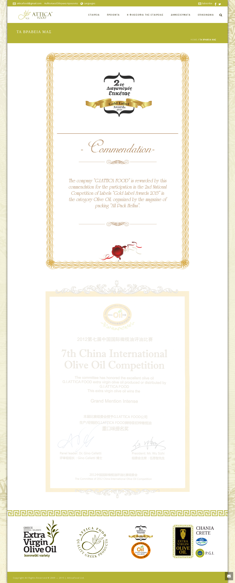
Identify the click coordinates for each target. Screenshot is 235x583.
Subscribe (205, 3)
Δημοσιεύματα (181, 14)
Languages (87, 3)
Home (194, 39)
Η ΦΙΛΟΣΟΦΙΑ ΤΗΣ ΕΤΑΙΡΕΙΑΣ (145, 14)
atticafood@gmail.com (29, 3)
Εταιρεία (94, 14)
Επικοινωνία (206, 14)
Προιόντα (113, 14)
